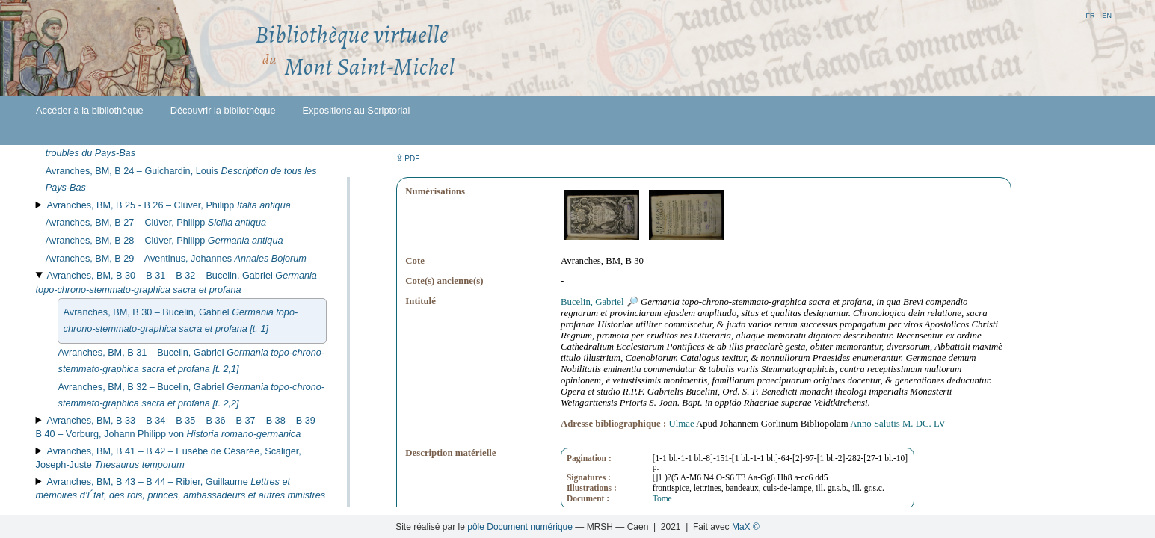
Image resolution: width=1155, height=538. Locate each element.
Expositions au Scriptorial (356, 110)
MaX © (746, 527)
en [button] (1107, 14)
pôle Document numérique (520, 527)
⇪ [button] (407, 158)
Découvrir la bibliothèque (223, 110)
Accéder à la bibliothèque (90, 110)
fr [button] (1089, 14)
